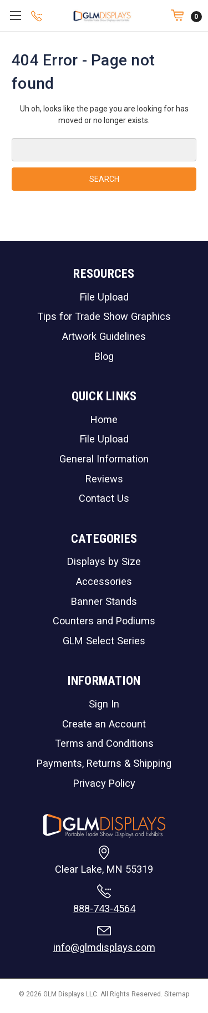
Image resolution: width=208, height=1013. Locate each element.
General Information (104, 459)
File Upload (104, 297)
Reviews (104, 479)
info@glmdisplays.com (104, 947)
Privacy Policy (104, 783)
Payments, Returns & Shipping (104, 763)
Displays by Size (104, 561)
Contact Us (104, 498)
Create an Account (104, 724)
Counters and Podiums (104, 621)
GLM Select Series (104, 641)
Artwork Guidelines (104, 336)
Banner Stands (104, 601)
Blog (104, 356)
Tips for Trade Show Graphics (104, 316)
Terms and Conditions (104, 743)
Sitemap (176, 994)
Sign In (104, 704)
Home (104, 419)
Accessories (104, 581)
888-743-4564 (104, 908)
